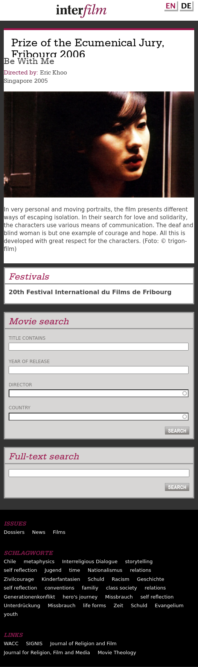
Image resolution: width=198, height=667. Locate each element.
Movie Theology (116, 652)
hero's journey (80, 597)
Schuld (96, 579)
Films (59, 532)
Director (20, 384)
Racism (120, 579)
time (74, 570)
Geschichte (150, 579)
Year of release (29, 361)
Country (19, 407)
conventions (59, 588)
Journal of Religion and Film (83, 643)
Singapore (18, 80)
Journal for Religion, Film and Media (47, 652)
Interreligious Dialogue (89, 561)
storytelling (138, 561)
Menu (9, 12)
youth (11, 614)
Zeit (118, 605)
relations (140, 570)
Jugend (52, 570)
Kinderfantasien (60, 579)
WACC (11, 643)
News (38, 532)
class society (121, 588)
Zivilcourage (19, 579)
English (170, 5)
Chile (10, 561)
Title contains (27, 338)
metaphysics (39, 561)
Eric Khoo (53, 72)
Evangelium (169, 605)
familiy (90, 588)
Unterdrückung (22, 605)
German (185, 5)
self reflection (20, 570)
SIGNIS (34, 643)
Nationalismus (105, 570)
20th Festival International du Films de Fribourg (90, 292)
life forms (94, 605)
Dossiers (14, 532)
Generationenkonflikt (29, 597)
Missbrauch (119, 597)
